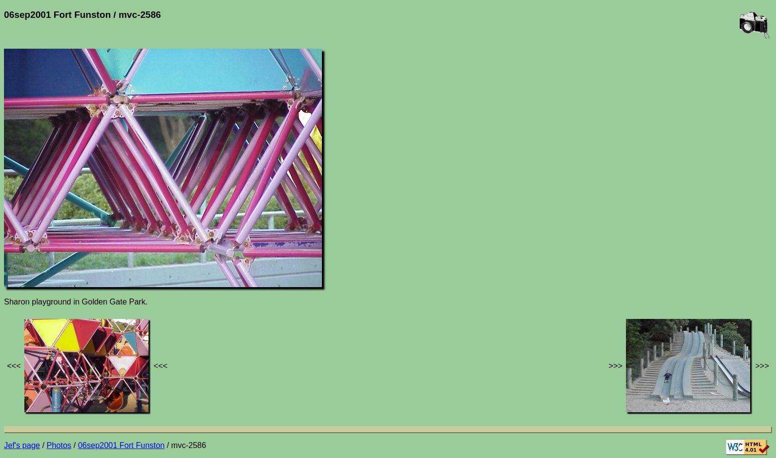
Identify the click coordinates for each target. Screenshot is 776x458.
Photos (59, 445)
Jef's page (22, 445)
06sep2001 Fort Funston (121, 445)
